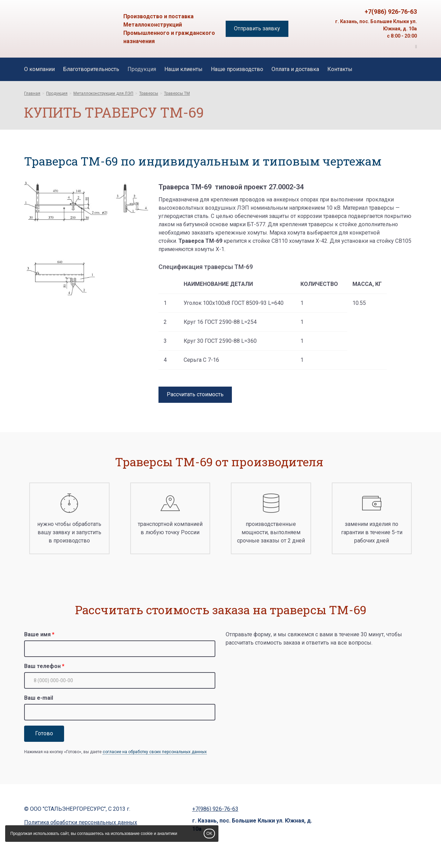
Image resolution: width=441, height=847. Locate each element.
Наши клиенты (183, 69)
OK (209, 833)
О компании (39, 69)
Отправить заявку (257, 28)
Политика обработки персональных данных (80, 822)
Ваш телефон (42, 666)
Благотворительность (91, 69)
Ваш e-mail (38, 698)
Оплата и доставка (295, 69)
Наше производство (237, 69)
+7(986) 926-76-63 (391, 11)
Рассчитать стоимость (195, 394)
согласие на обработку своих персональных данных (155, 751)
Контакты (339, 69)
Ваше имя (37, 634)
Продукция (141, 69)
